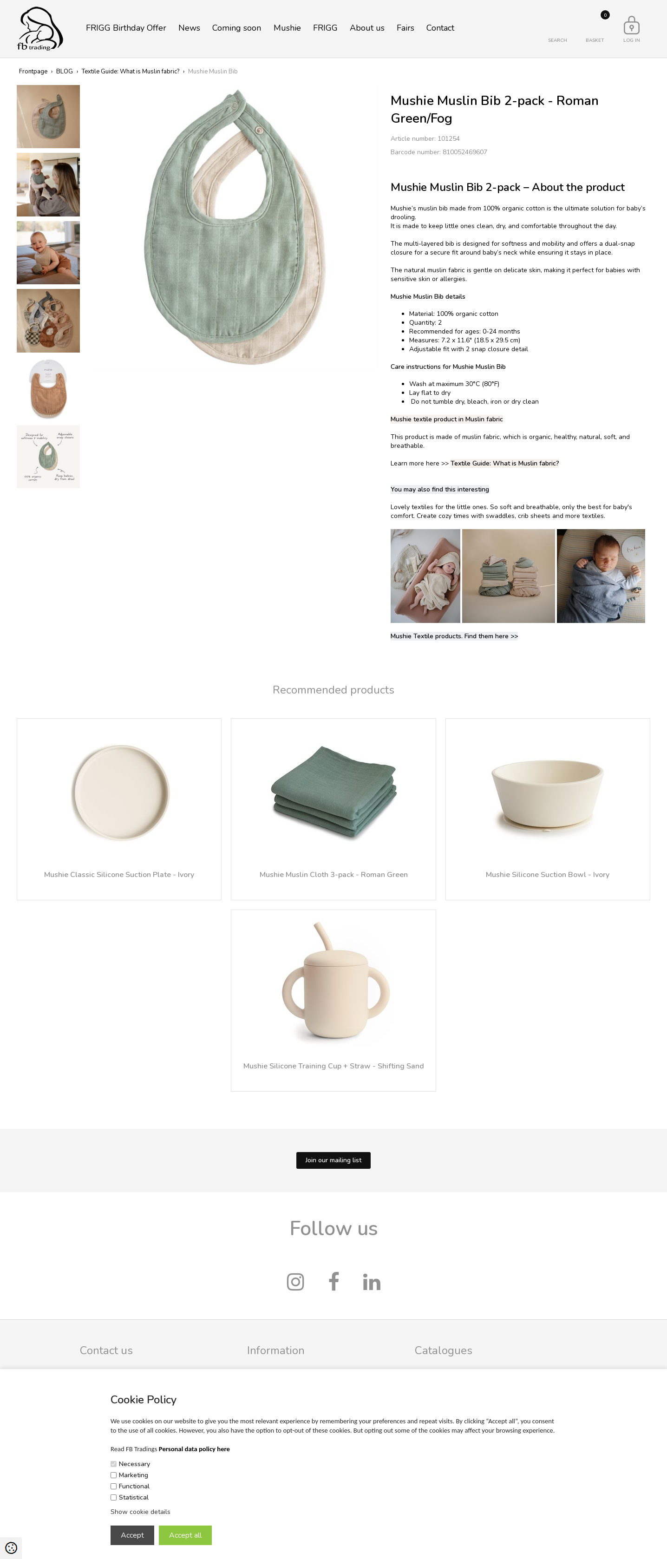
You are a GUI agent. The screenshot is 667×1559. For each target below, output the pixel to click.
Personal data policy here (194, 1449)
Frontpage (33, 71)
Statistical (134, 1497)
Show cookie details (140, 1511)
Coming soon (236, 27)
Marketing (133, 1475)
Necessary (134, 1464)
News (189, 27)
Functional (134, 1486)
